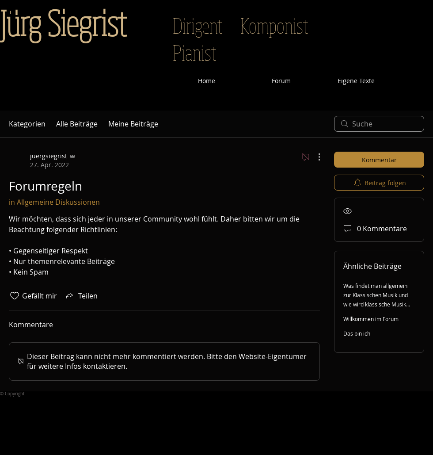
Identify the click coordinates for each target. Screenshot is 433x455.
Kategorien (27, 124)
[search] (379, 124)
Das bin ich (356, 333)
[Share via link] (81, 296)
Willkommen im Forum (371, 318)
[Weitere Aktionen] (314, 157)
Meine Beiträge (133, 124)
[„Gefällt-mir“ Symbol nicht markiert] (14, 296)
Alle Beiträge (77, 124)
